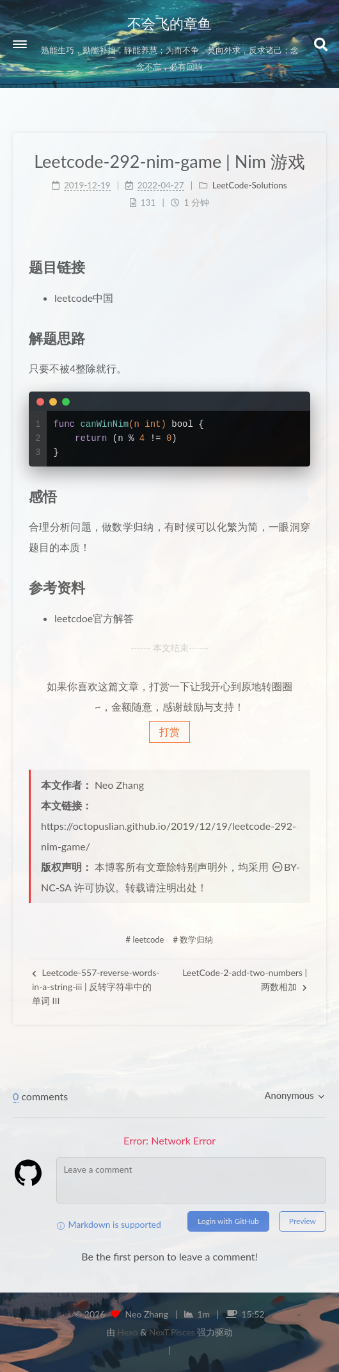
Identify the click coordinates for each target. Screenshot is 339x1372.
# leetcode (145, 939)
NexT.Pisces (172, 1332)
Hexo (127, 1332)
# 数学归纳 (193, 939)
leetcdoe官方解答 (94, 618)
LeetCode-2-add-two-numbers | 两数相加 (244, 979)
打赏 (169, 731)
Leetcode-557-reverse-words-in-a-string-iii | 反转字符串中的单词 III (95, 987)
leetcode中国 (83, 298)
